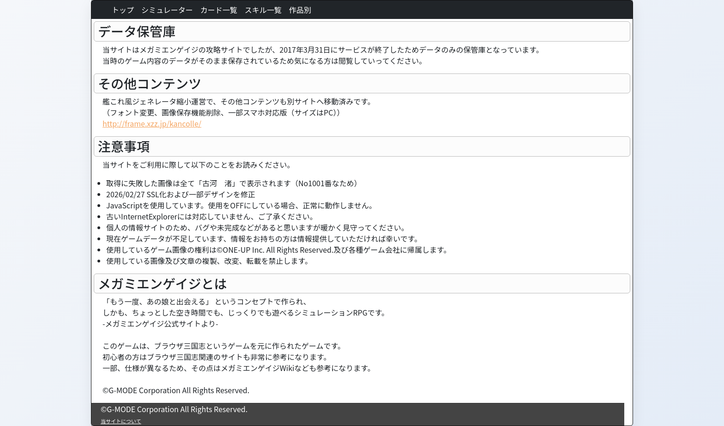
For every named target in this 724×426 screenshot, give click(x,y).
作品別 (300, 9)
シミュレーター (167, 9)
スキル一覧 (263, 9)
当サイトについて (121, 421)
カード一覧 (218, 9)
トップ (123, 9)
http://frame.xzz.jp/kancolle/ (152, 123)
